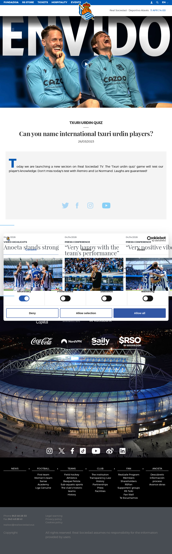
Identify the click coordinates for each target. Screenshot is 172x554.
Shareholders (129, 481)
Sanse (43, 481)
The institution (100, 475)
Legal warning (53, 516)
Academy (43, 484)
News (15, 469)
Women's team (43, 478)
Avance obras (157, 484)
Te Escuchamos (129, 498)
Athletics (72, 478)
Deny (32, 313)
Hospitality (59, 2)
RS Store (28, 2)
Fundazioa (11, 2)
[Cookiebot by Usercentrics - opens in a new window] (150, 239)
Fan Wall (129, 495)
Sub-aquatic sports (72, 484)
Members (128, 478)
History (72, 495)
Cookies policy (54, 522)
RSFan (128, 484)
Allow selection (86, 313)
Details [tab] (86, 249)
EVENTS (76, 2)
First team (43, 475)
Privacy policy (53, 519)
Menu (9, 29)
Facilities (100, 491)
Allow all (139, 313)
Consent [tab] (31, 249)
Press (100, 488)
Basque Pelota (71, 481)
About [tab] (141, 249)
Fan (128, 469)
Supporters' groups (129, 488)
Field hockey (71, 475)
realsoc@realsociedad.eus (18, 525)
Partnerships (100, 484)
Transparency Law (100, 478)
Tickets (43, 2)
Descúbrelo (157, 475)
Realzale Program (128, 475)
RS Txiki (128, 491)
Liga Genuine (43, 488)
